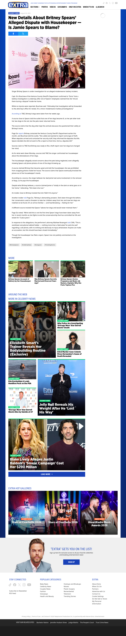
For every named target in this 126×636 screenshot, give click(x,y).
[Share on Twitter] (23, 34)
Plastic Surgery (69, 589)
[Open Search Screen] (100, 7)
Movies (66, 586)
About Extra (96, 584)
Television (67, 594)
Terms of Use (36, 616)
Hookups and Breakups (72, 584)
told (25, 198)
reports (21, 133)
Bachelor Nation (42, 622)
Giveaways (44, 594)
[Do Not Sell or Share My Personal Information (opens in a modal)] (101, 601)
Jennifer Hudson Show (58, 622)
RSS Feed (12, 593)
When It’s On (97, 586)
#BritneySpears (14, 245)
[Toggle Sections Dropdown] (35, 7)
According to (16, 114)
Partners (95, 589)
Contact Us (96, 594)
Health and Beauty (47, 596)
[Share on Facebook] (13, 34)
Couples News (45, 589)
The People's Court (87, 622)
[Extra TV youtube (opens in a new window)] (116, 3)
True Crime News (102, 622)
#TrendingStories (50, 245)
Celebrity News (14, 13)
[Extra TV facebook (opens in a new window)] (107, 3)
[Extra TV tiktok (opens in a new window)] (104, 3)
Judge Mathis (73, 622)
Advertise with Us (98, 591)
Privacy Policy (26, 616)
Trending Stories (70, 596)
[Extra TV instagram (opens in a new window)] (113, 3)
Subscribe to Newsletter (18, 591)
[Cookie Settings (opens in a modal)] (98, 596)
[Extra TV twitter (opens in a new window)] (110, 3)
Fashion (43, 591)
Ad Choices (45, 616)
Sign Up (71, 562)
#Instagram (38, 245)
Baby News (44, 584)
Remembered (69, 591)
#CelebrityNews (26, 245)
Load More (47, 474)
